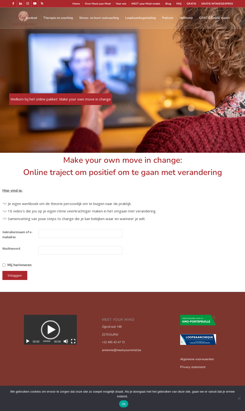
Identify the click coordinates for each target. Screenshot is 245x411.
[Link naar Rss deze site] (42, 3)
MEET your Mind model (145, 3)
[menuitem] (76, 3)
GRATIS (191, 3)
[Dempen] (65, 341)
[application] (50, 329)
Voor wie (121, 3)
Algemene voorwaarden (197, 359)
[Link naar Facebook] (13, 3)
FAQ (179, 3)
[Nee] (239, 398)
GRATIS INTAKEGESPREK (217, 3)
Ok (124, 404)
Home (76, 3)
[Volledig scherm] (73, 341)
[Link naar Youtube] (34, 3)
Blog (168, 3)
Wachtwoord (11, 249)
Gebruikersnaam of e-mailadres (17, 234)
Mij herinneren (19, 265)
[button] (50, 329)
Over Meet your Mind (98, 3)
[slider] (46, 341)
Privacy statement (193, 367)
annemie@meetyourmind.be (121, 350)
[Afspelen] (27, 341)
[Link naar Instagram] (27, 3)
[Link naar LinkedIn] (20, 3)
